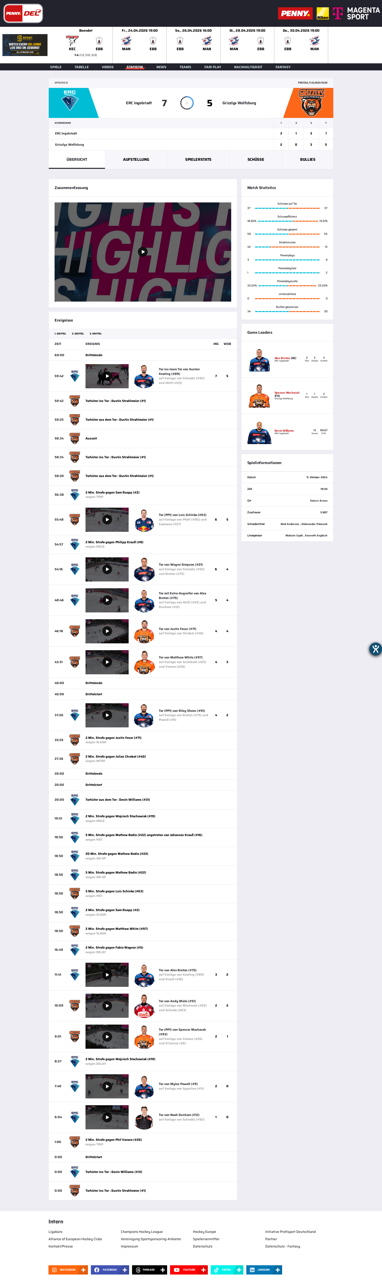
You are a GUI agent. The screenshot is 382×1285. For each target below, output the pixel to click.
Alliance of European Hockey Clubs (75, 1239)
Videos (108, 67)
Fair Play (212, 67)
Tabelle (82, 67)
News (161, 67)
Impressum (129, 1246)
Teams (185, 67)
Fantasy (283, 67)
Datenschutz (202, 1246)
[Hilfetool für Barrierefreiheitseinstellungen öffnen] (375, 649)
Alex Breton (282, 358)
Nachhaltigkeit (248, 67)
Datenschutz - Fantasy (282, 1246)
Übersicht (77, 159)
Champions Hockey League (142, 1231)
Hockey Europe (204, 1231)
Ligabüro (55, 1231)
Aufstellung (136, 159)
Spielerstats (198, 159)
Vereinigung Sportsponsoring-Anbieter (151, 1239)
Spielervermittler (206, 1239)
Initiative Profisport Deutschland (290, 1231)
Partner (271, 1239)
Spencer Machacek (287, 392)
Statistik (135, 67)
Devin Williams (284, 430)
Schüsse (256, 159)
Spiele (55, 67)
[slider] (220, 45)
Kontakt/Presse (60, 1246)
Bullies (307, 159)
